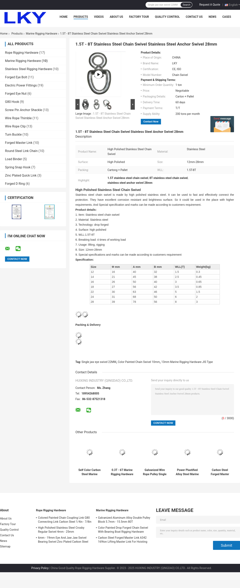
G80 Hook (12, 102)
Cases (226, 16)
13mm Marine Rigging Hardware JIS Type (187, 362)
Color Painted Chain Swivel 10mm (139, 362)
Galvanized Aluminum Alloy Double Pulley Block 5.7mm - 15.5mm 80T (124, 519)
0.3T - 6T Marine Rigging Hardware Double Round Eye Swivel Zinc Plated (122, 472)
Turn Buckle (13, 134)
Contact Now (150, 121)
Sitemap (5, 546)
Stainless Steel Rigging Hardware (28, 69)
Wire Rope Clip (15, 126)
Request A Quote (209, 4)
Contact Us (194, 16)
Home (64, 16)
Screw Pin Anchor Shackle (23, 110)
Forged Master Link (18, 143)
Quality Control (167, 16)
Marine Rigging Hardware (41, 33)
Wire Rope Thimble (18, 118)
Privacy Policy (40, 568)
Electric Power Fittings (21, 85)
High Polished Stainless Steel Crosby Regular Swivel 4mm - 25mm (61, 529)
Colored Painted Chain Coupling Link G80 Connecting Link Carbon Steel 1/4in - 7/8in (64, 519)
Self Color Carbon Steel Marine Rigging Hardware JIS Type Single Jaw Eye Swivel (89, 472)
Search (186, 4)
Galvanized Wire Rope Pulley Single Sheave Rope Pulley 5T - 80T (155, 472)
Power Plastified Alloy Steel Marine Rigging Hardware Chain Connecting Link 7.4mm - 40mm (187, 472)
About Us (116, 16)
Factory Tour (139, 16)
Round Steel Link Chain (21, 151)
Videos (99, 16)
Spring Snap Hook (17, 167)
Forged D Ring (15, 184)
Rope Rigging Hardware (21, 53)
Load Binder (13, 159)
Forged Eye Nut (16, 93)
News (212, 16)
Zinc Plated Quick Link (21, 175)
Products (81, 16)
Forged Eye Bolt (16, 77)
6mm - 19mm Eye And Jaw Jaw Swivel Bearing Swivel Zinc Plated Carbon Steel (63, 539)
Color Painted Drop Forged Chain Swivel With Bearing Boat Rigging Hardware (123, 529)
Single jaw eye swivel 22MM (99, 362)
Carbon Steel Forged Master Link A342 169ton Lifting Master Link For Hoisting (220, 472)
